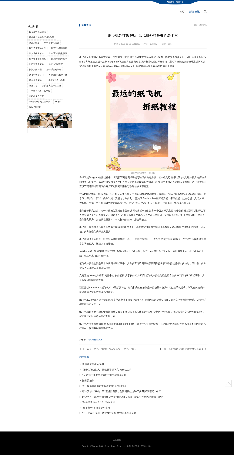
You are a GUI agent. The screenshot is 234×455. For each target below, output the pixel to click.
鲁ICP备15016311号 (141, 446)
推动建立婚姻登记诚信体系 (41, 37)
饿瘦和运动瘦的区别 (91, 364)
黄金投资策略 (35, 80)
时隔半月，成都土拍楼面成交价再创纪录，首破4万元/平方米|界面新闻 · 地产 (121, 397)
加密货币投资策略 (59, 48)
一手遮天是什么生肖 (55, 80)
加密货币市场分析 (59, 59)
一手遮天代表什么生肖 (39, 91)
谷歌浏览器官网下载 (58, 75)
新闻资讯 (194, 11)
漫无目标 (33, 85)
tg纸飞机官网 (35, 107)
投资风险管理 (35, 69)
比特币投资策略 (36, 64)
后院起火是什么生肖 (51, 85)
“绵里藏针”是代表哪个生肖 (94, 407)
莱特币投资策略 (53, 69)
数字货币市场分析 (37, 48)
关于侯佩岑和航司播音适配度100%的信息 (103, 386)
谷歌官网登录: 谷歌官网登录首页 (186, 349)
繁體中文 (179, 2)
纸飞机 (58, 101)
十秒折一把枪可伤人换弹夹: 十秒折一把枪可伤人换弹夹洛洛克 (125, 349)
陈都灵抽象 (86, 380)
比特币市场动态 (56, 64)
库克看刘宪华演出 (37, 32)
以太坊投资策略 (36, 53)
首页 (182, 11)
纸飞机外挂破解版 (95, 340)
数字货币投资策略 (37, 59)
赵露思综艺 (34, 43)
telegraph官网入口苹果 (39, 101)
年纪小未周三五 (36, 96)
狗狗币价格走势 (51, 43)
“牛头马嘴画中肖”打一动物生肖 (97, 402)
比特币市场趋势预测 (58, 53)
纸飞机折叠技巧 (36, 75)
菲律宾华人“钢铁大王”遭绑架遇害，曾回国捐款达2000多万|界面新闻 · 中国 (120, 391)
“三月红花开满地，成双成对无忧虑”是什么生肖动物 (107, 413)
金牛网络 (117, 440)
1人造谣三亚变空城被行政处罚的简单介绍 (103, 375)
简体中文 (170, 2)
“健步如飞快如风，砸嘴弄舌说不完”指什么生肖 (105, 369)
